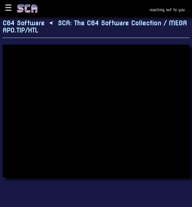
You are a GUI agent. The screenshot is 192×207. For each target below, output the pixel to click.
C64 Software (24, 23)
